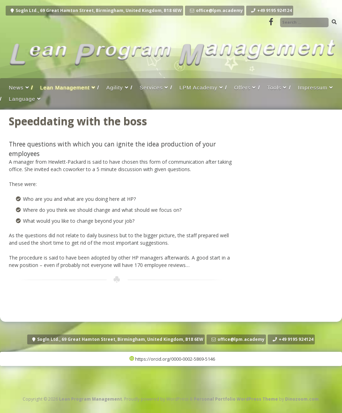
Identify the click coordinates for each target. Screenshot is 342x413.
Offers (242, 88)
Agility (114, 88)
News (16, 88)
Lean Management (65, 88)
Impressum (312, 88)
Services (151, 88)
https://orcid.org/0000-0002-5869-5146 (172, 359)
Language (22, 99)
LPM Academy (198, 88)
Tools (274, 88)
